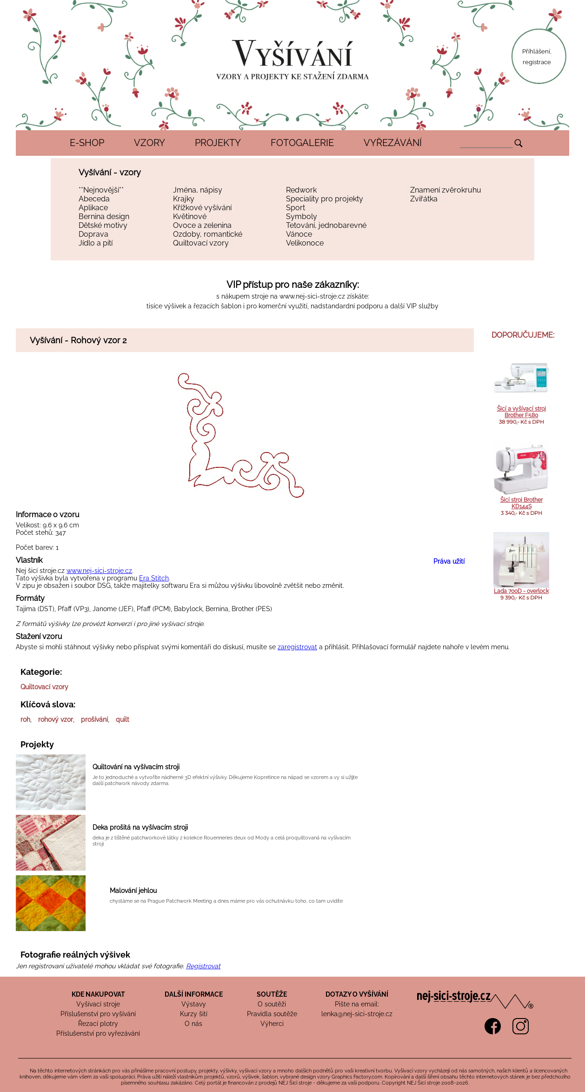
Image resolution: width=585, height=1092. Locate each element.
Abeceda (94, 198)
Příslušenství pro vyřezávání (98, 1033)
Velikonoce (305, 243)
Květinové (189, 216)
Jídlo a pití (96, 243)
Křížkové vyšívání (202, 207)
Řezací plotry (98, 1023)
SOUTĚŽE (272, 994)
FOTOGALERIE (302, 142)
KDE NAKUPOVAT (98, 994)
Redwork (301, 190)
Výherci (272, 1023)
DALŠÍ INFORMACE (194, 994)
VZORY (149, 142)
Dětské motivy (103, 225)
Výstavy (193, 1004)
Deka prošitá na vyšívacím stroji (140, 827)
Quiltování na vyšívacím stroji (136, 767)
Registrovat (203, 966)
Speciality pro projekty (324, 198)
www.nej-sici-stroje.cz (312, 296)
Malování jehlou (133, 890)
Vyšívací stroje (98, 1004)
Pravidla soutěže (272, 1014)
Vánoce (299, 234)
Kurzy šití (193, 1014)
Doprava (93, 234)
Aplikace (93, 207)
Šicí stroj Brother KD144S (521, 503)
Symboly (301, 216)
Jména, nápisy (197, 190)
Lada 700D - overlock (521, 591)
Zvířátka (424, 198)
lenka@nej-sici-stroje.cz (356, 1014)
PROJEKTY (218, 142)
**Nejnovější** (101, 190)
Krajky (183, 198)
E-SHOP (87, 142)
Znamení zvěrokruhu (445, 190)
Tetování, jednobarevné (326, 225)
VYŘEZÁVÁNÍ (393, 142)
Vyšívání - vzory (110, 172)
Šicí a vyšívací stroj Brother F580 (521, 412)
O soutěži (272, 1004)
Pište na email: (357, 1004)
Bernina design (104, 216)
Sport (295, 207)
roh (25, 719)
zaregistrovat (297, 647)
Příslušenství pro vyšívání (98, 1014)
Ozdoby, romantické (207, 234)
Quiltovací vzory (201, 243)
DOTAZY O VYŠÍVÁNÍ (357, 994)
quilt (122, 719)
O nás (193, 1023)
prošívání (94, 719)
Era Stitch (154, 578)
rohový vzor (55, 719)
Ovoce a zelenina (202, 225)
